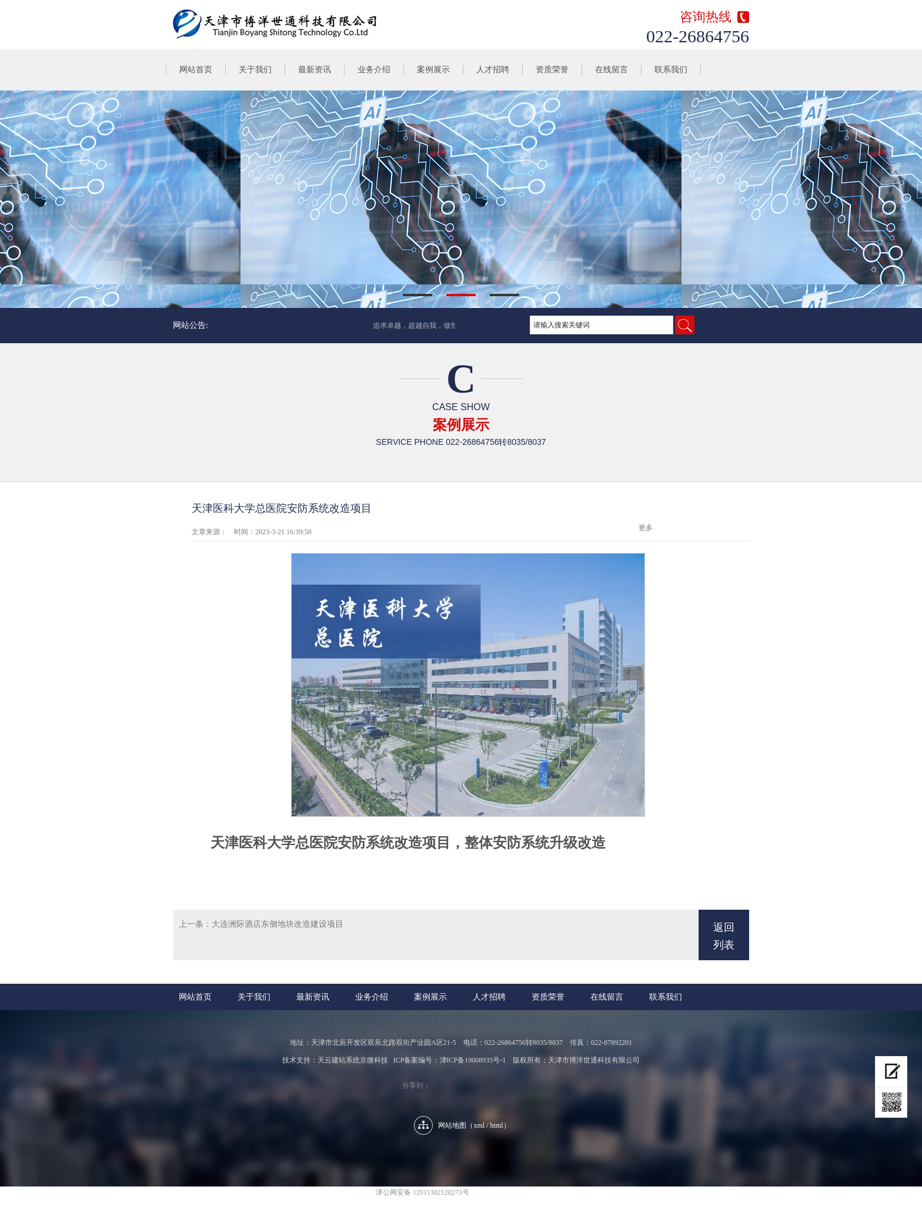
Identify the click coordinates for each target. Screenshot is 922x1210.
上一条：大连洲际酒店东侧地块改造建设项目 (261, 924)
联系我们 (670, 69)
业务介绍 (374, 69)
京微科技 (374, 1060)
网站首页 (195, 69)
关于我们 (255, 69)
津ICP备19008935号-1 (473, 1060)
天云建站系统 (339, 1060)
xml (479, 1125)
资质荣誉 (552, 69)
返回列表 (723, 936)
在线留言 (611, 69)
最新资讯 (314, 69)
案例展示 (433, 69)
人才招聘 (492, 69)
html (496, 1125)
